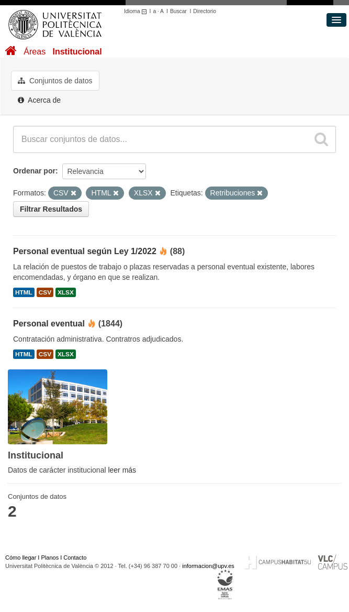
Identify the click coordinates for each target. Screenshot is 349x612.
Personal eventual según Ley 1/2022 (84, 251)
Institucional (77, 51)
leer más (122, 470)
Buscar (178, 11)
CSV (45, 292)
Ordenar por (34, 171)
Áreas (35, 51)
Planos (50, 557)
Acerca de (39, 100)
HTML (23, 292)
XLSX (66, 292)
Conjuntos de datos (55, 80)
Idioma (137, 11)
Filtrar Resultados (51, 209)
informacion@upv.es (208, 566)
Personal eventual (49, 323)
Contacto (74, 557)
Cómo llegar (20, 557)
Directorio (204, 11)
